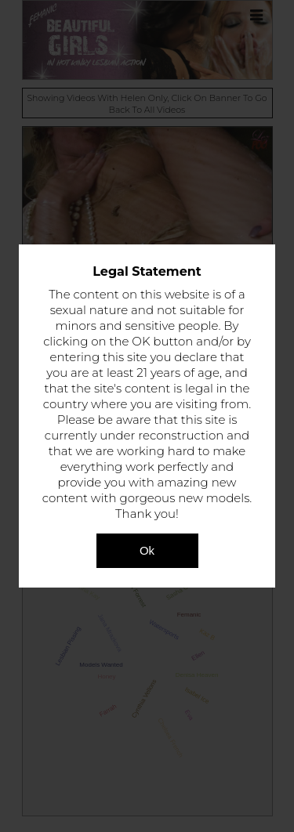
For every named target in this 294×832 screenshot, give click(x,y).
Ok (147, 550)
